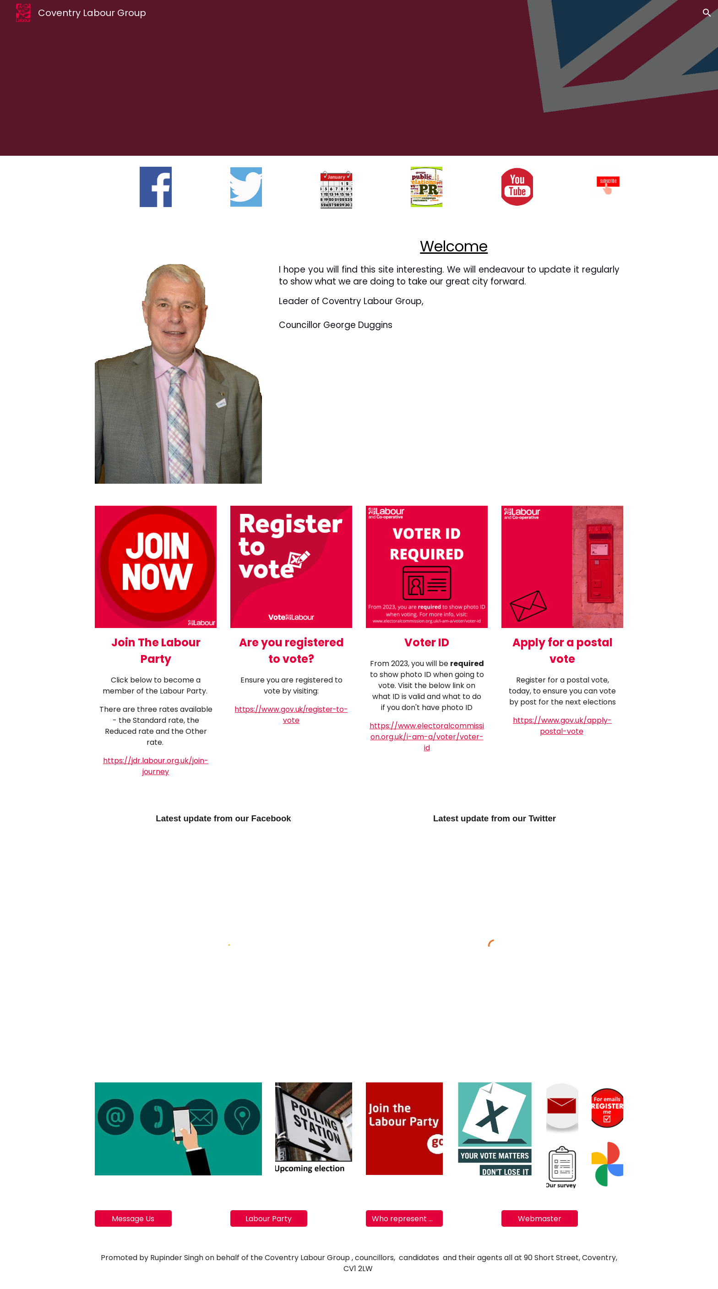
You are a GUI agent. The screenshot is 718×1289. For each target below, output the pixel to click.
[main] (449, 284)
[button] (707, 13)
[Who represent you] (404, 1219)
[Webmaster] (540, 1219)
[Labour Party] (269, 1219)
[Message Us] (133, 1219)
